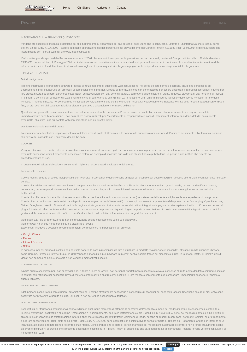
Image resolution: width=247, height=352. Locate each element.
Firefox (27, 238)
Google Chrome (32, 234)
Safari (26, 246)
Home (206, 22)
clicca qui (173, 344)
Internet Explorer (32, 242)
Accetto (168, 349)
